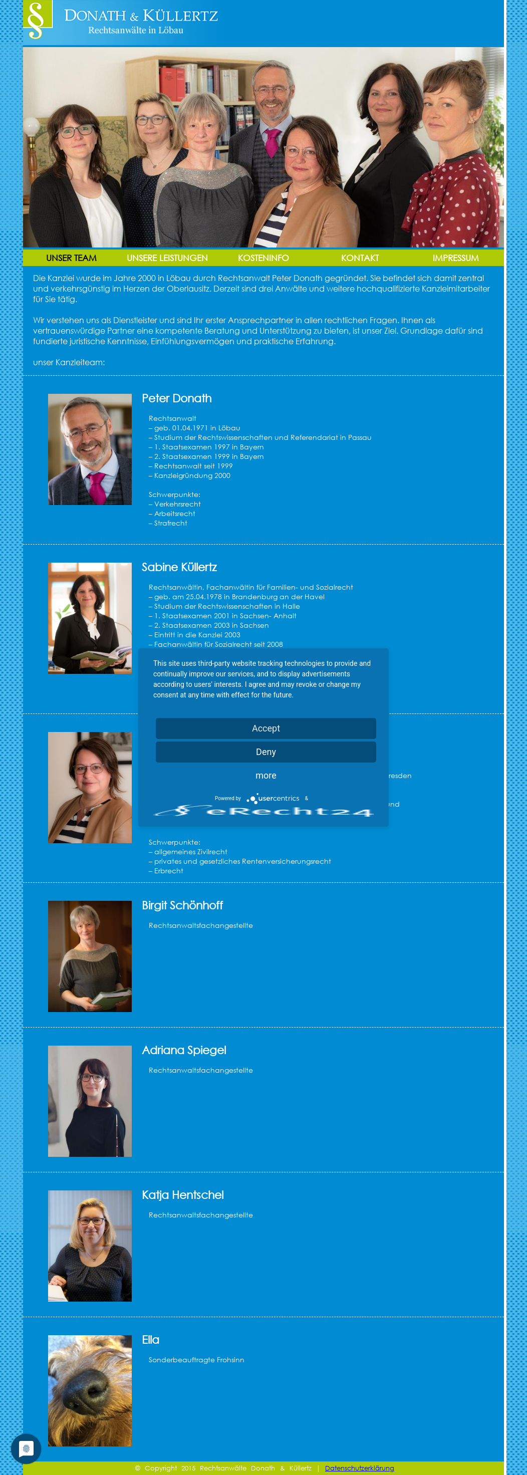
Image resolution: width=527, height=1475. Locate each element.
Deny (266, 752)
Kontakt (360, 258)
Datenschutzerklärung (359, 1468)
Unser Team (71, 258)
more (266, 775)
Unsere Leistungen (167, 258)
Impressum (456, 258)
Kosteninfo (263, 258)
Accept (266, 728)
